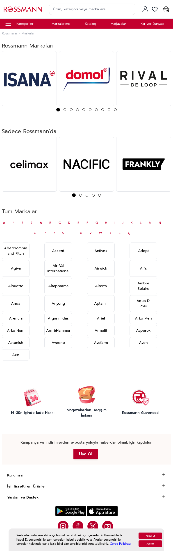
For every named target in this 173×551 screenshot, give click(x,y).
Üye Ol (85, 454)
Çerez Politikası (120, 544)
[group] (29, 78)
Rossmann (9, 33)
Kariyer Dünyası (152, 23)
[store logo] (23, 9)
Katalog (90, 23)
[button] (165, 9)
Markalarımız (61, 23)
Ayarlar (150, 543)
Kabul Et (150, 535)
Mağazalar (118, 23)
